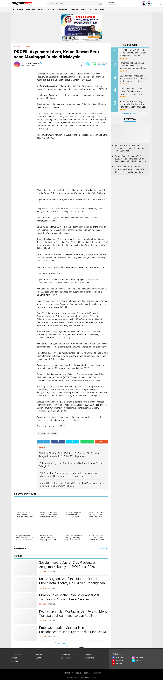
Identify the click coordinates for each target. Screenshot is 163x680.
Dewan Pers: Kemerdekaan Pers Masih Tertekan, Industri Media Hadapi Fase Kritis (133, 78)
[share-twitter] (88, 64)
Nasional (41, 10)
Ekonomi (74, 10)
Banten (39, 655)
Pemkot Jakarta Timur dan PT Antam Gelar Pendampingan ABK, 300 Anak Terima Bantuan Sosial (130, 169)
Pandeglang (65, 658)
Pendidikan (86, 10)
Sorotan (14, 661)
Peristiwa (30, 10)
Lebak (38, 658)
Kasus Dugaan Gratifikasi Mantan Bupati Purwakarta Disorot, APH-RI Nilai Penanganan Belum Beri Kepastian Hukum (72, 583)
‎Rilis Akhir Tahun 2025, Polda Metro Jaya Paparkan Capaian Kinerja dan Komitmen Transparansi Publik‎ (133, 53)
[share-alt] (43, 441)
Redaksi (78, 673)
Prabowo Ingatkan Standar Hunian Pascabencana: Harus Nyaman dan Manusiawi (72, 630)
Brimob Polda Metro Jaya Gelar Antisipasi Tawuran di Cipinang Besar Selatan (69, 597)
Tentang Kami (67, 673)
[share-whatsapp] (94, 64)
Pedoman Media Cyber (92, 673)
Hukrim (51, 10)
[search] (74, 3)
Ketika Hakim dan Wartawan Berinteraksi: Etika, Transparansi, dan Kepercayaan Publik (73, 613)
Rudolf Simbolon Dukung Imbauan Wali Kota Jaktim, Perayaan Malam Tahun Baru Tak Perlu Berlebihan (133, 104)
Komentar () (102, 64)
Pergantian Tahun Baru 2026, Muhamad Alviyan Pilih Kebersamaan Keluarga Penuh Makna (133, 66)
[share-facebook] (83, 64)
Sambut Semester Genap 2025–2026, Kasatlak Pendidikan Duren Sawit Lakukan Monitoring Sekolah (130, 159)
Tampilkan (103, 548)
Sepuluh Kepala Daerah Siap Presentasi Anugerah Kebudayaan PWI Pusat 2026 (67, 565)
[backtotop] (81, 649)
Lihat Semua (61, 644)
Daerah (20, 10)
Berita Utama (63, 10)
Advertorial (99, 10)
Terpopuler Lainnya (130, 114)
